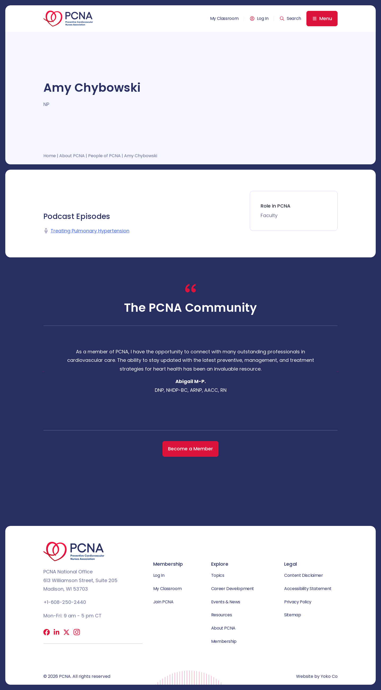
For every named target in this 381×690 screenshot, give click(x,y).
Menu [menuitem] (325, 18)
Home (49, 156)
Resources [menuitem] (221, 615)
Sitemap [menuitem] (292, 615)
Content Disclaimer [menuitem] (303, 575)
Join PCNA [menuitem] (163, 602)
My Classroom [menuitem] (224, 18)
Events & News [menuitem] (225, 602)
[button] (290, 18)
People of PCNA (104, 156)
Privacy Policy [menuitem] (297, 602)
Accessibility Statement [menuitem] (308, 589)
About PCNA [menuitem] (223, 628)
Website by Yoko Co (317, 676)
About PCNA (72, 156)
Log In (262, 18)
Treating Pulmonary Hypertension (90, 230)
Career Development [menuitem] (232, 589)
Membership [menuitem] (224, 641)
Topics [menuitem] (217, 575)
